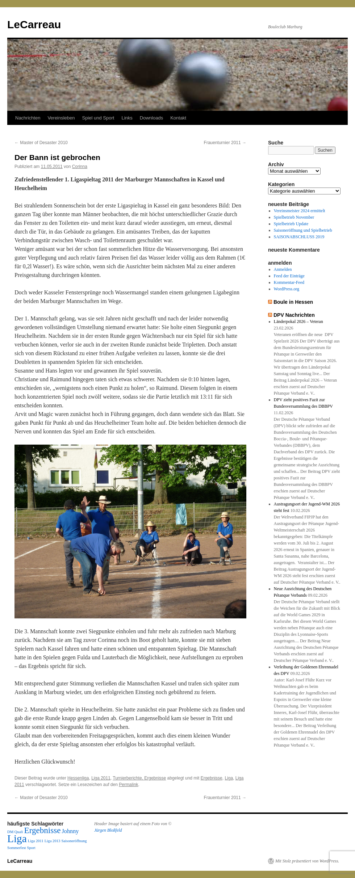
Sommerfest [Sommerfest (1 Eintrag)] (16, 848)
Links (126, 118)
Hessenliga (78, 778)
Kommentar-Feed (289, 282)
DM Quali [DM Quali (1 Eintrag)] (15, 832)
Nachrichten (27, 118)
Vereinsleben (61, 118)
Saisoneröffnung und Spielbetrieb (303, 230)
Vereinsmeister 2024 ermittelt (299, 210)
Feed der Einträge (289, 275)
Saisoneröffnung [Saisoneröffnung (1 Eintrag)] (74, 841)
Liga (229, 778)
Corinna (79, 166)
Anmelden (283, 269)
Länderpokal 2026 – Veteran (298, 321)
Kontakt (178, 118)
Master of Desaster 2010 (41, 142)
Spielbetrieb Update (291, 223)
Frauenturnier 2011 (225, 142)
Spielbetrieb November (294, 217)
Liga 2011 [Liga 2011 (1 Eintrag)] (35, 841)
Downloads (151, 118)
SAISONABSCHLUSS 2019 (299, 236)
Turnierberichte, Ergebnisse (139, 778)
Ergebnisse (211, 778)
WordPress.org (286, 288)
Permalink (128, 784)
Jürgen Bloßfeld (108, 830)
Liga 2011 (100, 778)
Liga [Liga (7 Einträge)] (17, 838)
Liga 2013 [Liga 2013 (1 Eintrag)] (52, 841)
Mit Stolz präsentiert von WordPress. (307, 861)
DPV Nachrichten (294, 315)
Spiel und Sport (98, 118)
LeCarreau (34, 24)
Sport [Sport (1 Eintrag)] (31, 848)
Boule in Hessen (293, 302)
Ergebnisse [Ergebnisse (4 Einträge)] (42, 830)
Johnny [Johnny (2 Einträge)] (70, 831)
